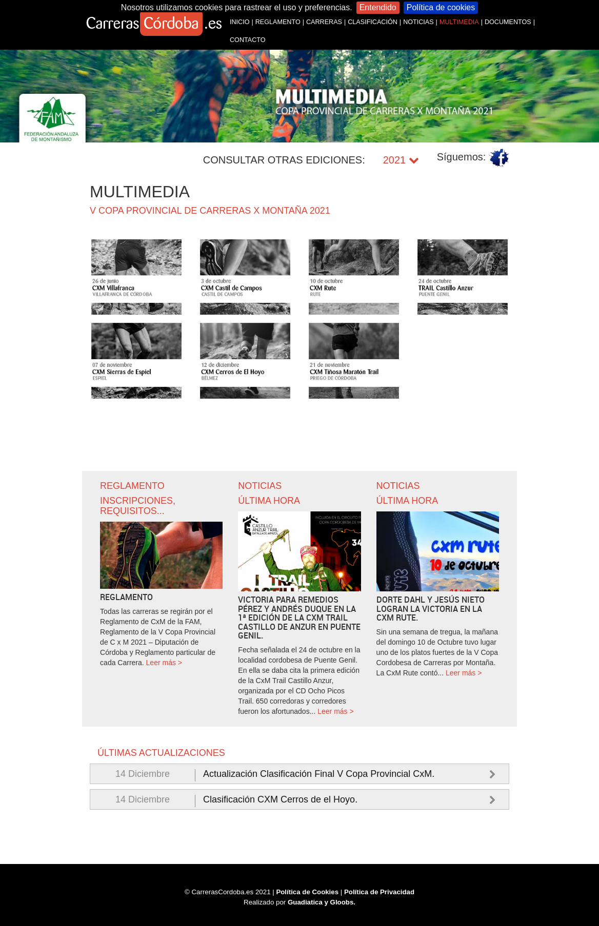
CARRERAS (324, 22)
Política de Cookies (307, 892)
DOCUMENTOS (508, 22)
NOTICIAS (418, 22)
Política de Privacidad (379, 892)
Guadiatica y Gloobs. (322, 902)
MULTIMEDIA (459, 22)
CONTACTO (248, 40)
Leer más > (164, 663)
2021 (401, 160)
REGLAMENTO (278, 22)
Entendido (378, 7)
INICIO (239, 22)
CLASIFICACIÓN (372, 22)
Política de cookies (441, 7)
